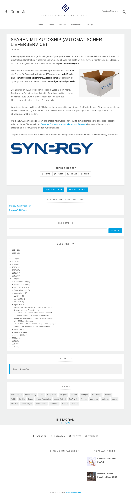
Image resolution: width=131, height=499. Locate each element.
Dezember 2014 (20, 282)
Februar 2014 (19, 333)
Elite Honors (96, 395)
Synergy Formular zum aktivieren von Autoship (64, 124)
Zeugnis (74, 404)
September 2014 (21, 291)
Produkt (84, 399)
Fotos (51, 25)
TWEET (58, 174)
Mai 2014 (18, 302)
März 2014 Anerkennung (23, 321)
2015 (14, 276)
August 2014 (19, 293)
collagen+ (63, 395)
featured (108, 395)
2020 (14, 262)
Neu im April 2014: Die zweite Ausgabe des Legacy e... (35, 324)
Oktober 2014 (20, 288)
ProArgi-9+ (73, 399)
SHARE (46, 174)
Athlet (41, 395)
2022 (14, 256)
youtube (91, 436)
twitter (75, 436)
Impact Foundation (43, 399)
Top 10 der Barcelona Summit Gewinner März (31, 316)
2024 (14, 250)
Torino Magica (26, 404)
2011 (14, 344)
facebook (40, 436)
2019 (14, 265)
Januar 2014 (19, 335)
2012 (14, 341)
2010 (14, 347)
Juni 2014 (18, 299)
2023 (14, 253)
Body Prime (51, 395)
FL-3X (13, 399)
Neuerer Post (54, 190)
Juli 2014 (18, 296)
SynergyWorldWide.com (19, 210)
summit (114, 399)
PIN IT (85, 174)
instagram (57, 436)
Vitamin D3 (54, 404)
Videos (62, 25)
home (30, 399)
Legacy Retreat (60, 399)
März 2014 (18, 330)
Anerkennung (30, 395)
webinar (65, 404)
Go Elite (22, 399)
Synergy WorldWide (21, 369)
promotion (94, 399)
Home (40, 25)
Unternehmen (41, 404)
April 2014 (18, 305)
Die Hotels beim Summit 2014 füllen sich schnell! (33, 313)
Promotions (76, 25)
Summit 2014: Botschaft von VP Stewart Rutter (32, 327)
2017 (14, 270)
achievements (16, 395)
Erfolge (90, 25)
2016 (14, 273)
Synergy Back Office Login (20, 206)
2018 (14, 268)
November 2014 (20, 285)
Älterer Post (77, 190)
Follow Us (65, 423)
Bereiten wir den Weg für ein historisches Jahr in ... (34, 308)
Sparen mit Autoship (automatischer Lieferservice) (33, 319)
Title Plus (14, 404)
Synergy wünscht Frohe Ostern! (26, 310)
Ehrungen (84, 395)
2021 (14, 259)
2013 (14, 338)
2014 (14, 279)
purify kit (105, 399)
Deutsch (74, 395)
